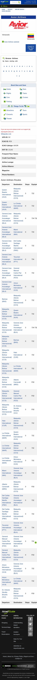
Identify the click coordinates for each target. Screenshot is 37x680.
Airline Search (19, 9)
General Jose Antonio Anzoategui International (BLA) (6, 218)
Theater (7, 118)
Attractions (8, 110)
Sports (23, 114)
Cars (6, 97)
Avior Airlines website (10, 42)
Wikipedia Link (6, 134)
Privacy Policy (18, 656)
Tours (23, 110)
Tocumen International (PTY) (18, 259)
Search (10, 9)
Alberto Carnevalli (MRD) (17, 382)
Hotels (7, 89)
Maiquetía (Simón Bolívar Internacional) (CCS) (18, 193)
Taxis (23, 89)
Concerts (8, 114)
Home (3, 9)
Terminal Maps (6, 627)
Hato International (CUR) (18, 355)
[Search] (19, 2)
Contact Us (18, 658)
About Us (10, 656)
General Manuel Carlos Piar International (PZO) (18, 273)
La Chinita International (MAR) (18, 206)
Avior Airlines (6, 11)
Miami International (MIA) (18, 232)
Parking (7, 101)
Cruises (24, 97)
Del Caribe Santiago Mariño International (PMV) (18, 245)
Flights (7, 93)
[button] (31, 48)
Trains (23, 93)
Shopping (4, 623)
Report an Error (28, 656)
